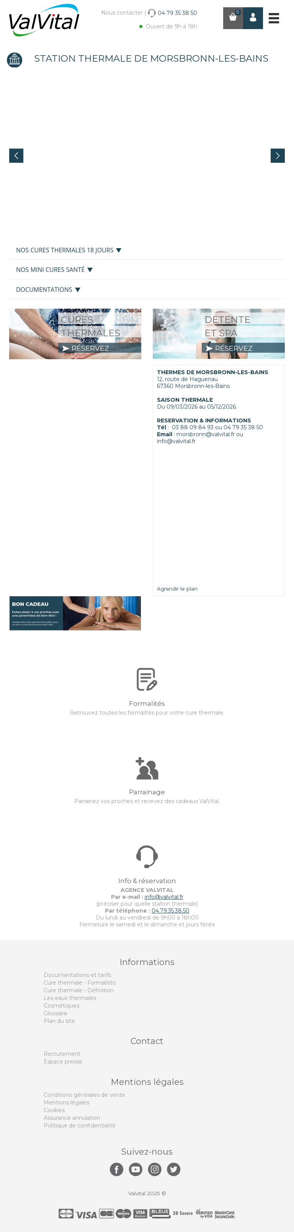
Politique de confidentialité (80, 1125)
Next (278, 156)
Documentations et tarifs (77, 975)
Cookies (54, 1110)
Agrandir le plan (177, 589)
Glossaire (55, 1013)
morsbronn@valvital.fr (205, 434)
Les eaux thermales (70, 998)
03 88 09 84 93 (193, 427)
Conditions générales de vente (84, 1094)
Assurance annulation (72, 1117)
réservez (85, 348)
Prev (16, 156)
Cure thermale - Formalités (80, 982)
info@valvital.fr (164, 896)
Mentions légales (66, 1102)
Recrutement (62, 1053)
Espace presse (63, 1061)
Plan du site (59, 1021)
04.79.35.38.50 (170, 910)
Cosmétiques (61, 1005)
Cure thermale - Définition (79, 990)
